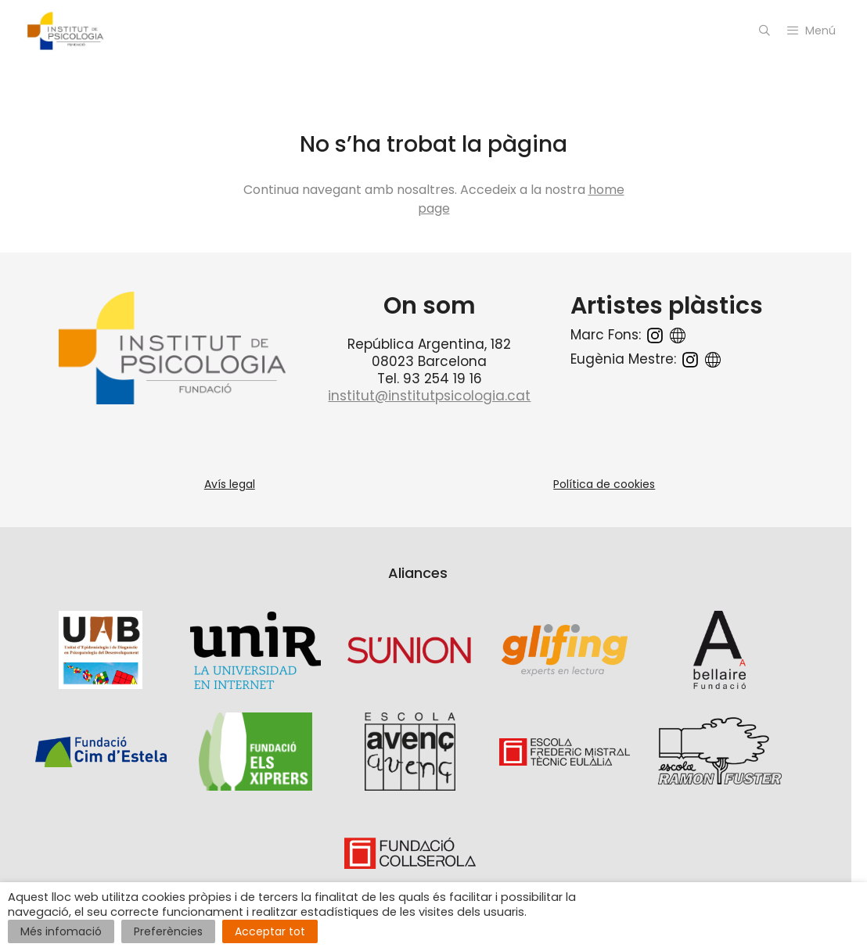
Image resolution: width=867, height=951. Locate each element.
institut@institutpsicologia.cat (429, 395)
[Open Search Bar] (764, 31)
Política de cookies (604, 484)
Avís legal (229, 484)
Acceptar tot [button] (270, 931)
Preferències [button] (168, 931)
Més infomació (61, 931)
